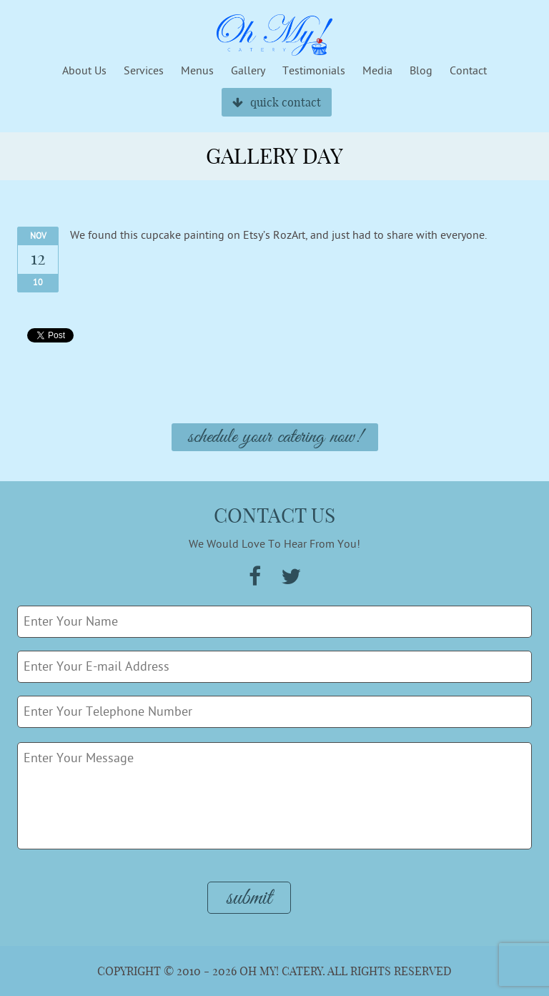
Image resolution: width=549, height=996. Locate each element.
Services (144, 70)
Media (377, 70)
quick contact (276, 102)
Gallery (248, 70)
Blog (421, 70)
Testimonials (313, 70)
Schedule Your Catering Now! (275, 437)
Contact (468, 70)
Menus (197, 70)
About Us (84, 70)
